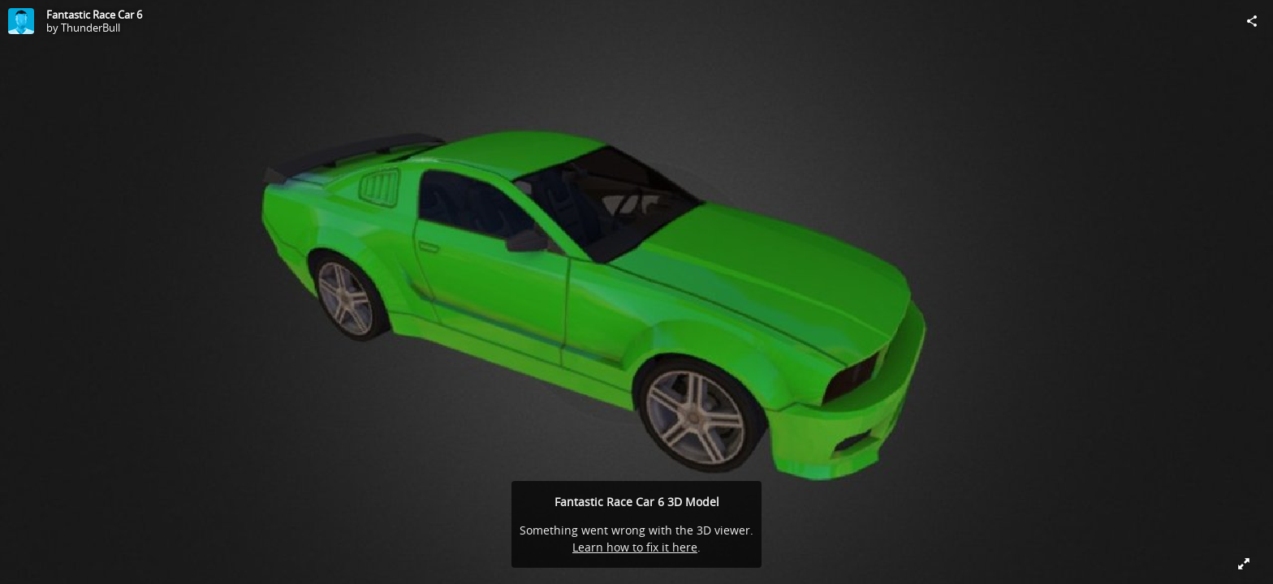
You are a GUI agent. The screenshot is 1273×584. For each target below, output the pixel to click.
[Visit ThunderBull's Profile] (21, 21)
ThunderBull (90, 27)
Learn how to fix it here (634, 547)
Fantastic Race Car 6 (94, 14)
